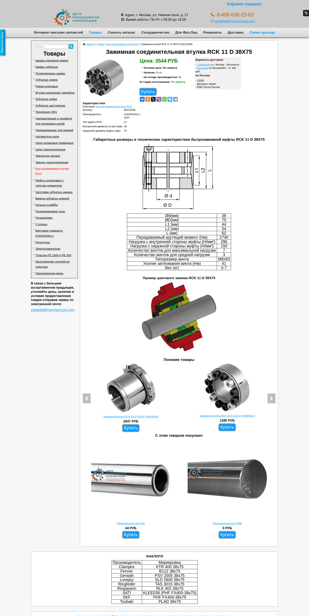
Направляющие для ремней (54, 130)
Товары (95, 32)
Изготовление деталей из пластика (53, 264)
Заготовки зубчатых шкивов (54, 192)
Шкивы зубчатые (47, 66)
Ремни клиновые (47, 86)
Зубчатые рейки (46, 99)
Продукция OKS (46, 112)
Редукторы (43, 242)
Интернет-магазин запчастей (58, 32)
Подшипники (44, 217)
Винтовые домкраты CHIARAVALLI (49, 233)
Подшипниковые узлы (50, 211)
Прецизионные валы (49, 273)
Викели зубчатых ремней (52, 198)
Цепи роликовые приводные (55, 143)
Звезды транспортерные (52, 162)
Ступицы (41, 224)
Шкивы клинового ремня (52, 60)
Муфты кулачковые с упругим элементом (50, 183)
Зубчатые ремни (47, 79)
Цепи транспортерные (50, 149)
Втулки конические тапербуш (55, 92)
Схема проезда (262, 32)
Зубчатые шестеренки (50, 105)
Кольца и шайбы (47, 204)
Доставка (236, 32)
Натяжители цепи (47, 136)
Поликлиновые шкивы (50, 73)
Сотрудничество (155, 32)
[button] (87, 398)
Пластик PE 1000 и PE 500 (53, 255)
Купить (148, 91)
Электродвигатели (48, 248)
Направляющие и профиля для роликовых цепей (54, 121)
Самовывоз (204, 64)
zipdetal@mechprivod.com (233, 21)
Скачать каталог (121, 32)
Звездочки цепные (48, 155)
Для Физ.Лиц (186, 32)
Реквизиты (212, 32)
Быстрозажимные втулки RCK (52, 171)
